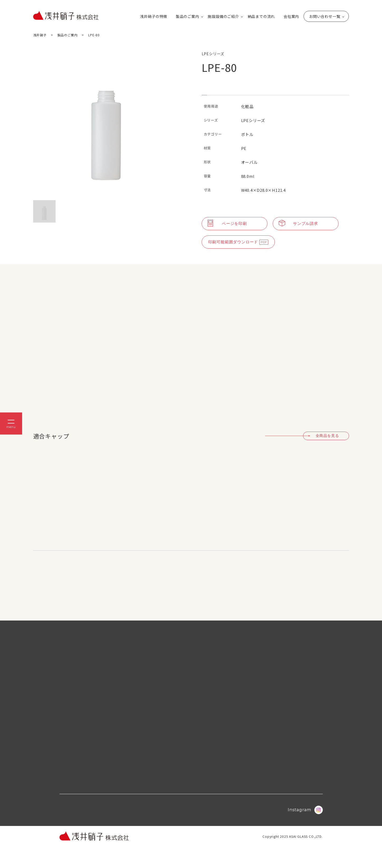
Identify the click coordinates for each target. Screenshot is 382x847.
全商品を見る (327, 435)
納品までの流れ (261, 16)
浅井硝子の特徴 (153, 16)
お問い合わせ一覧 (324, 16)
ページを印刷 (227, 224)
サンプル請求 (298, 223)
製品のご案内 (187, 16)
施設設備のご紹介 (223, 16)
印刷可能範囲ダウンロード (233, 241)
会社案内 (291, 16)
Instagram (305, 810)
